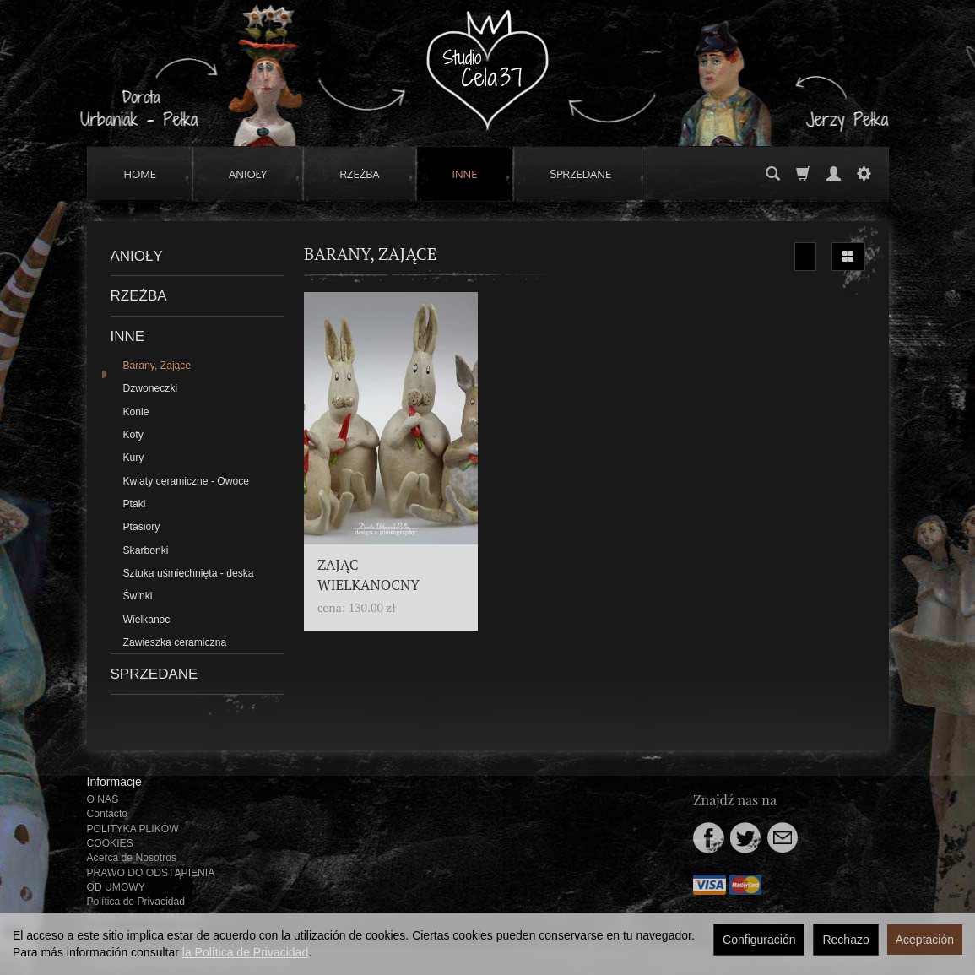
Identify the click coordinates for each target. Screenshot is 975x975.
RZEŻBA (359, 174)
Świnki (138, 596)
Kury (133, 457)
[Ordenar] (805, 256)
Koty (133, 435)
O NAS (103, 799)
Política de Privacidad (136, 901)
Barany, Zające (157, 365)
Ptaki (134, 504)
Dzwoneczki (150, 388)
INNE (465, 174)
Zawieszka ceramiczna (175, 642)
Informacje (114, 781)
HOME (140, 174)
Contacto (107, 814)
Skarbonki (146, 550)
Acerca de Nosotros (131, 858)
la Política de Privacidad (245, 952)
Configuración (759, 939)
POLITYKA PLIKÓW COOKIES (133, 836)
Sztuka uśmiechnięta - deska (188, 573)
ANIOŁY (248, 174)
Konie (136, 412)
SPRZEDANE (580, 174)
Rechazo (845, 939)
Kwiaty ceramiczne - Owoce (186, 481)
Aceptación (925, 939)
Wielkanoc (147, 620)
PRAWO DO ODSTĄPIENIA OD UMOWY (150, 880)
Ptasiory (141, 527)
